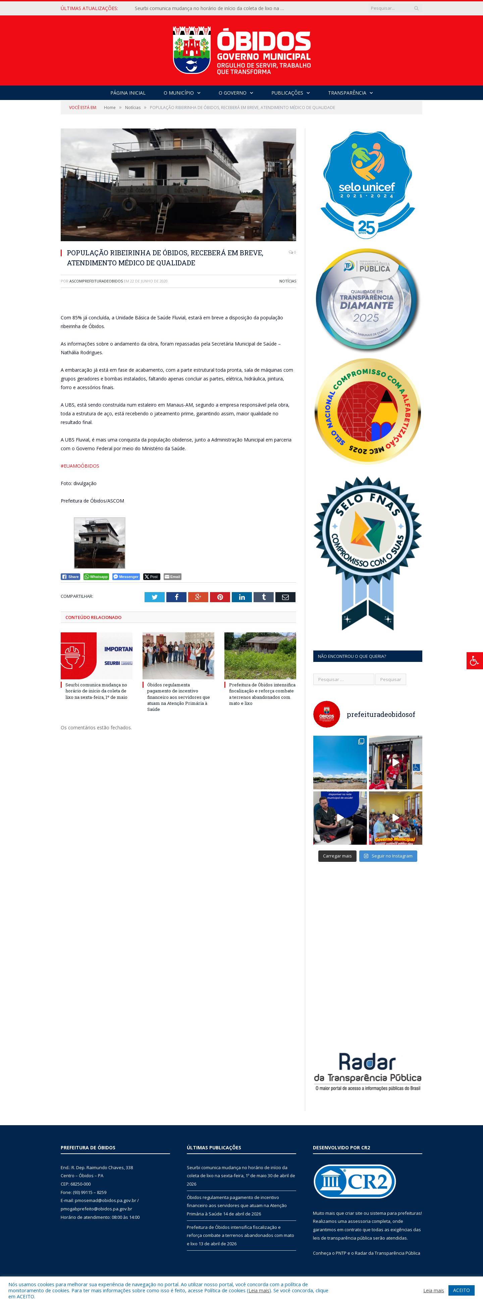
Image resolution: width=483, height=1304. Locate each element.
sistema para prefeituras (395, 1213)
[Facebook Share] (70, 576)
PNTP (341, 1253)
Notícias (287, 280)
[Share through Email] (172, 576)
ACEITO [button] (461, 1290)
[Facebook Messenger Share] (126, 576)
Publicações (287, 93)
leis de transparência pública (342, 1238)
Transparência (347, 93)
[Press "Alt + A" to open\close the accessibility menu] (475, 660)
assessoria (359, 1221)
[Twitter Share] (151, 576)
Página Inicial (128, 93)
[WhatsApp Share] (96, 576)
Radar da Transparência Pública (387, 1253)
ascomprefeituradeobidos (96, 280)
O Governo (233, 93)
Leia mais (259, 1290)
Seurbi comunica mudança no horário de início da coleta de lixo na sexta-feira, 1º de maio (212, 8)
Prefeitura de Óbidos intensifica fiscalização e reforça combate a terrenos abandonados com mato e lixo (262, 694)
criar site (354, 1213)
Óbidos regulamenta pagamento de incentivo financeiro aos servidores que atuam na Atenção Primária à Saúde (178, 697)
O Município (179, 93)
